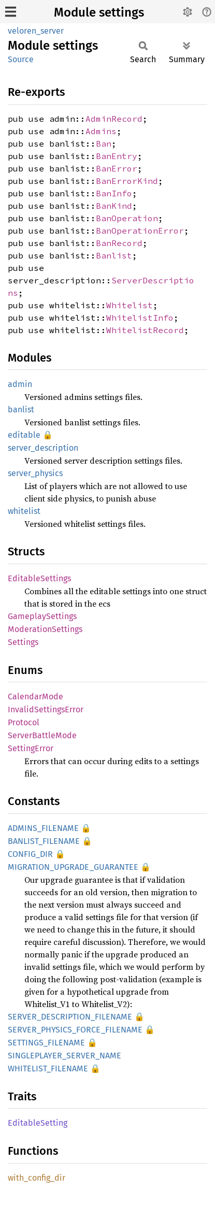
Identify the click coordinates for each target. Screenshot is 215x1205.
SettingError (30, 748)
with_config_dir (36, 1178)
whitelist (24, 511)
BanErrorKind (127, 181)
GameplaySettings (42, 616)
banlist (21, 409)
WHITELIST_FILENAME (48, 1068)
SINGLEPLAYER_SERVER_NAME (64, 1055)
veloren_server (36, 31)
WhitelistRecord (145, 330)
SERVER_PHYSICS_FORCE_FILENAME (75, 1030)
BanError (116, 168)
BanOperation (127, 218)
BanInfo (114, 193)
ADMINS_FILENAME (43, 828)
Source (21, 59)
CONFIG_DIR (30, 854)
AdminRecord (113, 118)
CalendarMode (35, 696)
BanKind (114, 205)
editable (24, 435)
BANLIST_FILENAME (44, 841)
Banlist (114, 255)
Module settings (99, 12)
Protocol (23, 722)
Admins (101, 131)
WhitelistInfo (140, 317)
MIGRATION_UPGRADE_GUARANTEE (73, 867)
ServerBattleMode (42, 735)
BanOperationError (140, 230)
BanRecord (119, 243)
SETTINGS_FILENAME (46, 1043)
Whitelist (129, 305)
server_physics (35, 473)
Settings (23, 642)
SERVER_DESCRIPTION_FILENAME (70, 1017)
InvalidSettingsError (45, 709)
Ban (103, 143)
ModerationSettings (45, 629)
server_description (43, 448)
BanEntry (116, 156)
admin (20, 384)
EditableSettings (39, 578)
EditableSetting (37, 1123)
